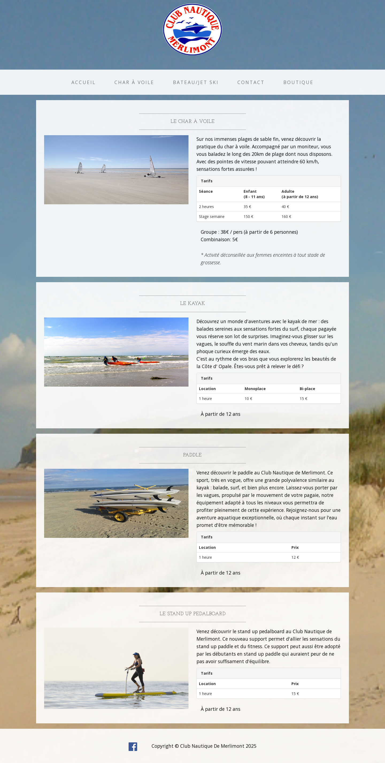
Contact (251, 82)
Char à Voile (134, 82)
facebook (133, 746)
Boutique (298, 82)
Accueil (83, 82)
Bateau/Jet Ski (196, 82)
